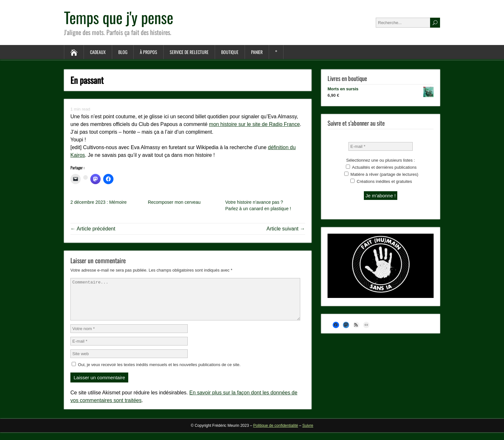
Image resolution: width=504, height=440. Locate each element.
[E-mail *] (380, 146)
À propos (148, 52)
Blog (122, 52)
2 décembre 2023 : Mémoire (98, 202)
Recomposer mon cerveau (174, 202)
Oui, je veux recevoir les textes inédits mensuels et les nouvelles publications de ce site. (156, 372)
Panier (257, 52)
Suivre (307, 433)
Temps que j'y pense (118, 17)
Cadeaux (98, 52)
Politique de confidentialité (275, 433)
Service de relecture (189, 52)
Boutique (230, 52)
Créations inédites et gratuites (381, 181)
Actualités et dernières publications (381, 167)
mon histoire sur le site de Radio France (254, 124)
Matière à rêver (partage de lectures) (381, 174)
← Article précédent (92, 228)
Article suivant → (285, 228)
